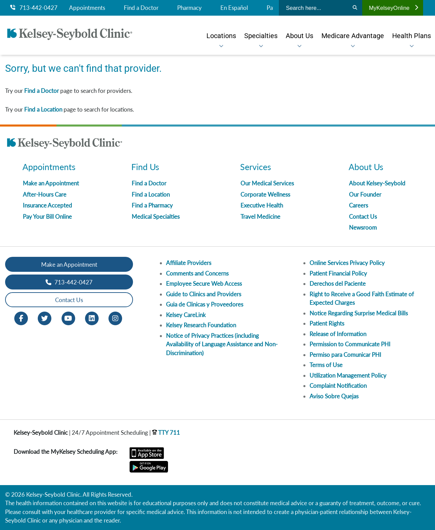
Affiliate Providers (188, 262)
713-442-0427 (33, 7)
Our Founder (365, 194)
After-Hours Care (44, 194)
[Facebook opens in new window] (21, 317)
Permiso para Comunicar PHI (345, 354)
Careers (358, 205)
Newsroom (363, 227)
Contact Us (363, 216)
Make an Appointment (51, 183)
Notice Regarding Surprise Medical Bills (358, 313)
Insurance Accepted (47, 205)
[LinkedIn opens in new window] (91, 317)
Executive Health (261, 205)
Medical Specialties (156, 216)
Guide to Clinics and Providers (203, 294)
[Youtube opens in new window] (68, 317)
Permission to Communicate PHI (349, 344)
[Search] (355, 8)
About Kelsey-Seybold (377, 183)
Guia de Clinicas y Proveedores (204, 304)
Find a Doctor (141, 7)
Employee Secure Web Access (204, 283)
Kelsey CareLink (186, 314)
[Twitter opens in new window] (44, 317)
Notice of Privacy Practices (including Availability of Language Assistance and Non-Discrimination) (222, 344)
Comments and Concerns (197, 273)
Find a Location (43, 109)
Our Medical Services (267, 183)
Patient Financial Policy (338, 273)
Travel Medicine (260, 216)
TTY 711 (166, 432)
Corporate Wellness (265, 194)
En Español (234, 7)
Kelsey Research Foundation (201, 325)
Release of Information (337, 333)
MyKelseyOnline (393, 8)
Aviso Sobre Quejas (333, 396)
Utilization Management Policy (347, 375)
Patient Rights (326, 323)
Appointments (87, 7)
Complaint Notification (338, 385)
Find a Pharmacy (152, 205)
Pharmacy (189, 7)
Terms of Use (325, 364)
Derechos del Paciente (337, 283)
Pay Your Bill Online (47, 216)
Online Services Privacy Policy (347, 262)
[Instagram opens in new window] (115, 317)
